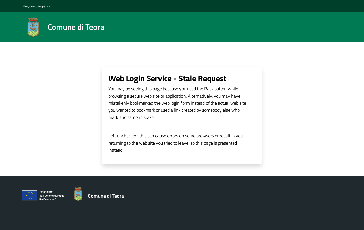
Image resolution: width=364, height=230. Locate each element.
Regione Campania (36, 6)
